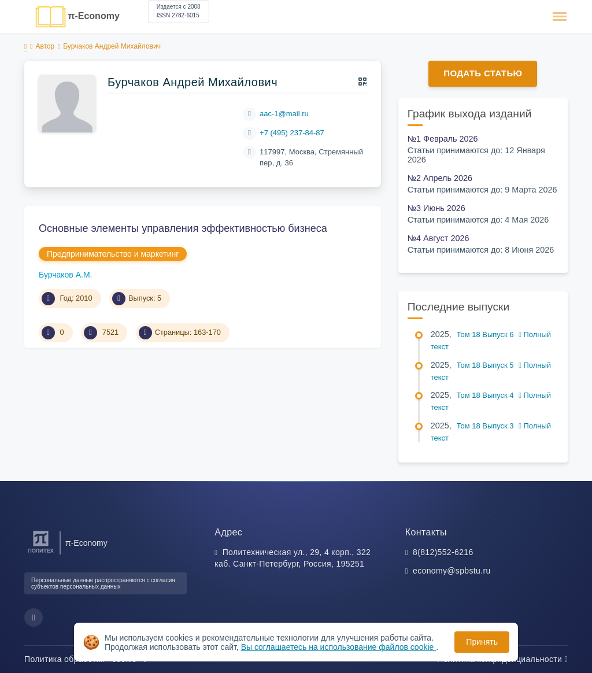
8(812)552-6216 (443, 552)
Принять (482, 641)
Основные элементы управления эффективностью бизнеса (183, 228)
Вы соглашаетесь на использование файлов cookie (338, 647)
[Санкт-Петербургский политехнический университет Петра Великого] (40, 553)
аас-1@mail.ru (284, 113)
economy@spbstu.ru (452, 570)
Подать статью (482, 73)
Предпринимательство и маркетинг (113, 253)
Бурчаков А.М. (65, 274)
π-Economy (94, 16)
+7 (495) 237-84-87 (292, 132)
